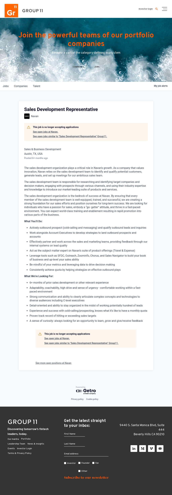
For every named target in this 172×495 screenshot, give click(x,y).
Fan (97, 463)
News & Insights (35, 443)
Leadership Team (16, 443)
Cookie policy (92, 399)
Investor (71, 463)
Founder (85, 463)
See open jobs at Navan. (45, 131)
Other (84, 471)
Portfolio (26, 439)
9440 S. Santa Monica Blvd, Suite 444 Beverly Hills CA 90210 (142, 429)
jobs (6, 86)
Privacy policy (77, 399)
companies (21, 86)
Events (11, 448)
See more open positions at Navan (53, 363)
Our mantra (13, 439)
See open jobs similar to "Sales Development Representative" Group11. (70, 136)
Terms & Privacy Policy (19, 453)
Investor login (146, 9)
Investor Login (24, 448)
